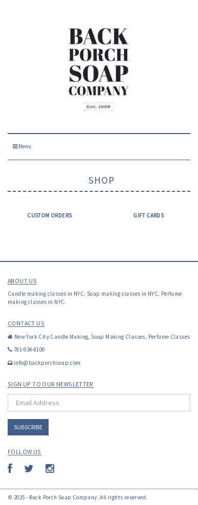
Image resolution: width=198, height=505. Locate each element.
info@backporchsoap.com (47, 362)
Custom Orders (49, 215)
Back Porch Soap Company (63, 497)
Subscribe (28, 427)
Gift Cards (148, 215)
